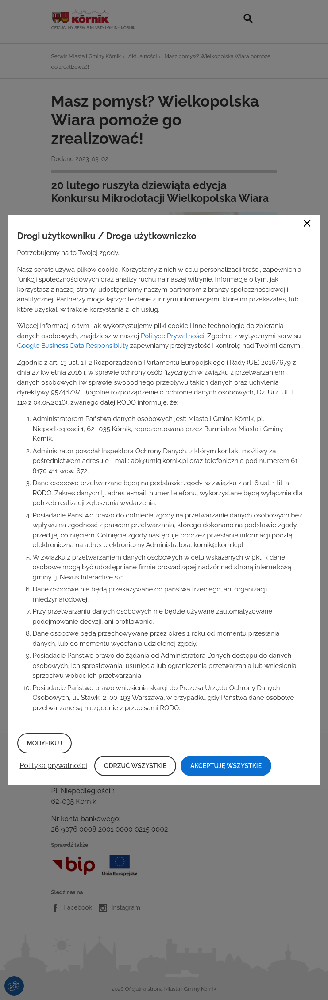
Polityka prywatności (53, 765)
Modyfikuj (44, 743)
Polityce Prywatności (172, 336)
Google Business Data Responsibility (72, 346)
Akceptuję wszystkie (226, 765)
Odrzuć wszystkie (135, 765)
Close (307, 223)
